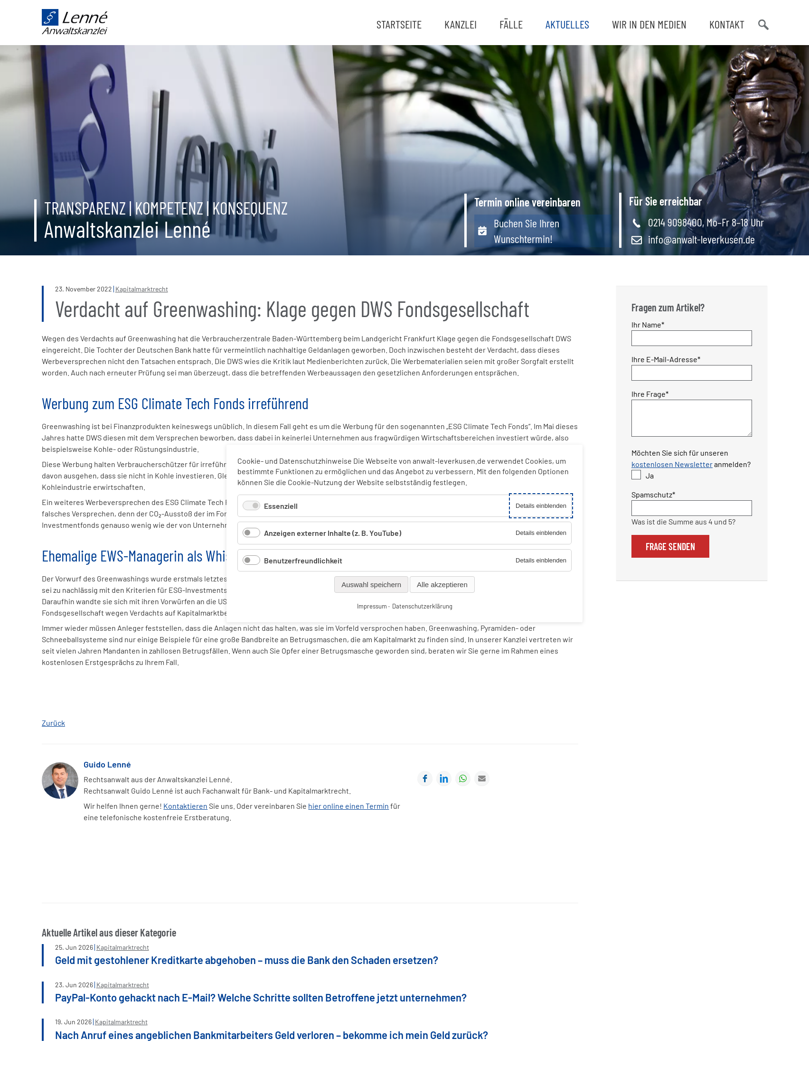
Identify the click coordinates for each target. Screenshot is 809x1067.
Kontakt (726, 24)
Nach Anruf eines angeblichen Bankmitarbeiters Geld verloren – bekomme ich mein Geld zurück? (271, 1037)
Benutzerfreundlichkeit (303, 560)
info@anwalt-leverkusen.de (701, 242)
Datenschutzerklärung (422, 606)
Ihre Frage (649, 396)
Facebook (425, 780)
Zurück (53, 725)
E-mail (481, 780)
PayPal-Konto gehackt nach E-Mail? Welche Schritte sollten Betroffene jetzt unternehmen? (261, 999)
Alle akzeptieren (442, 584)
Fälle (511, 24)
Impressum (372, 606)
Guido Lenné (107, 766)
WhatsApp (462, 780)
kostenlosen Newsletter (672, 472)
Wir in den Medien (649, 24)
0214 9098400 (675, 225)
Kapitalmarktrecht (141, 292)
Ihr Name (648, 326)
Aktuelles (567, 24)
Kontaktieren (185, 808)
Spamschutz (653, 502)
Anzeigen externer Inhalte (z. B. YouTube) (332, 532)
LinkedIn (444, 780)
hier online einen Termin (348, 808)
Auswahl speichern (371, 584)
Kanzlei (460, 24)
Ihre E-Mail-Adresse (665, 361)
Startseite (399, 24)
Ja (650, 483)
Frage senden (670, 554)
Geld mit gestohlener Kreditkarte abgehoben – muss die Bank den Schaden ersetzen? (246, 962)
